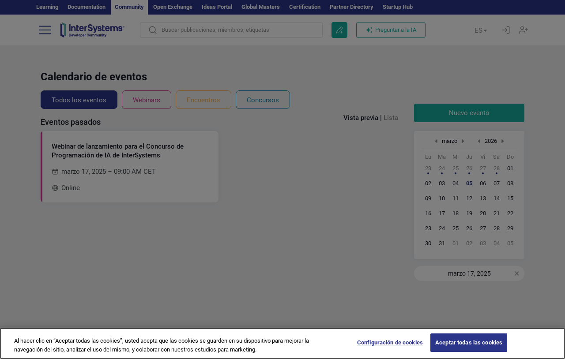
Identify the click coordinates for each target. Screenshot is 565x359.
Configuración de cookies (390, 349)
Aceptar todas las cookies (468, 349)
